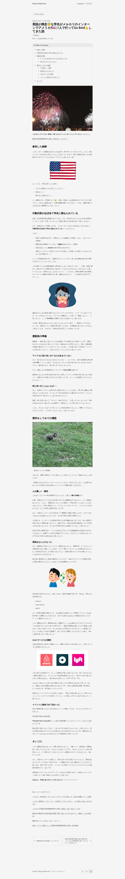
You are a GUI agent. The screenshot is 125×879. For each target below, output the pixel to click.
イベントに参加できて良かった (49, 77)
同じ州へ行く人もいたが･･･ (48, 62)
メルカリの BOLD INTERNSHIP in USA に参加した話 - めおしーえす (56, 809)
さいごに (39, 81)
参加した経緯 (41, 50)
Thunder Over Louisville (41, 716)
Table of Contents (41, 45)
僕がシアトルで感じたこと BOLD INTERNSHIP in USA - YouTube (55, 825)
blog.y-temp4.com (44, 871)
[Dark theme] (86, 871)
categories (80, 3)
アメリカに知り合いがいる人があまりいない (54, 58)
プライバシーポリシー (58, 871)
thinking (36, 35)
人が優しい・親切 (45, 68)
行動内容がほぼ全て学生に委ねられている (50, 53)
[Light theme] (82, 871)
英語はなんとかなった (47, 71)
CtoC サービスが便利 (46, 74)
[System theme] (91, 871)
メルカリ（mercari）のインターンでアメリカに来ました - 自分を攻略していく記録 (61, 797)
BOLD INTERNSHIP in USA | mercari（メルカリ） (50, 139)
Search (89, 3)
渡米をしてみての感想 (43, 65)
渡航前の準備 (41, 56)
